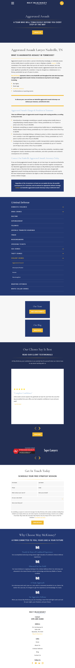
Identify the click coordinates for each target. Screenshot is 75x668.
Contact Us (37, 32)
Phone (13, 487)
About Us (37, 645)
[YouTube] (36, 663)
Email (40, 487)
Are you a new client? (17, 498)
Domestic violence (18, 88)
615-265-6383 (37, 619)
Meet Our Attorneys (37, 312)
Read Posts (37, 330)
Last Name (41, 482)
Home (37, 642)
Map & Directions (37, 634)
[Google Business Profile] (39, 663)
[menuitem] (36, 207)
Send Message (37, 522)
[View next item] (39, 428)
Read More (37, 434)
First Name (14, 482)
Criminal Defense (37, 649)
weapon (53, 63)
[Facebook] (32, 663)
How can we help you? (17, 503)
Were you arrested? (43, 493)
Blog (37, 652)
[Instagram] (43, 663)
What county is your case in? (18, 493)
